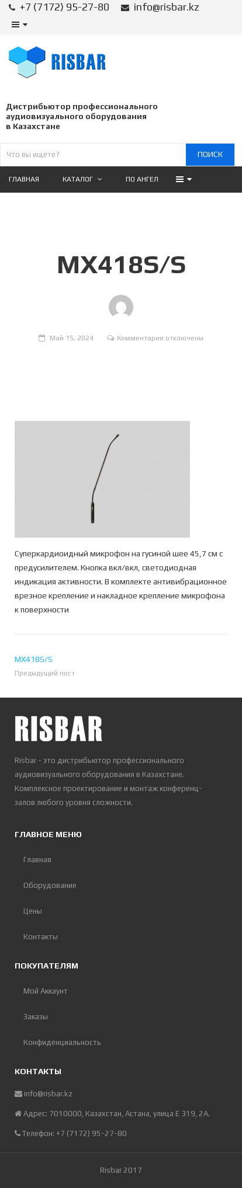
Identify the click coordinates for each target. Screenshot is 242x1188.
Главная (37, 859)
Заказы (35, 1016)
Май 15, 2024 (72, 338)
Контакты (40, 936)
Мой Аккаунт (45, 991)
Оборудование (50, 885)
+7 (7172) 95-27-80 (64, 7)
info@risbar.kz (166, 7)
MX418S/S (34, 659)
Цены (32, 911)
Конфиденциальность (62, 1042)
